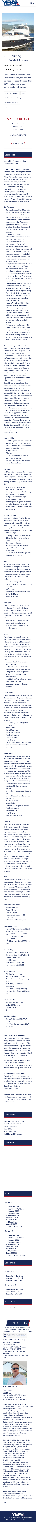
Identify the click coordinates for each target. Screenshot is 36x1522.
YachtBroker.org (26, 1520)
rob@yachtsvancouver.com (17, 1351)
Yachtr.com (18, 1308)
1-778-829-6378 (14, 1349)
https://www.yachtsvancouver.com (15, 1355)
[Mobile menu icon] (30, 3)
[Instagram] (5, 1358)
